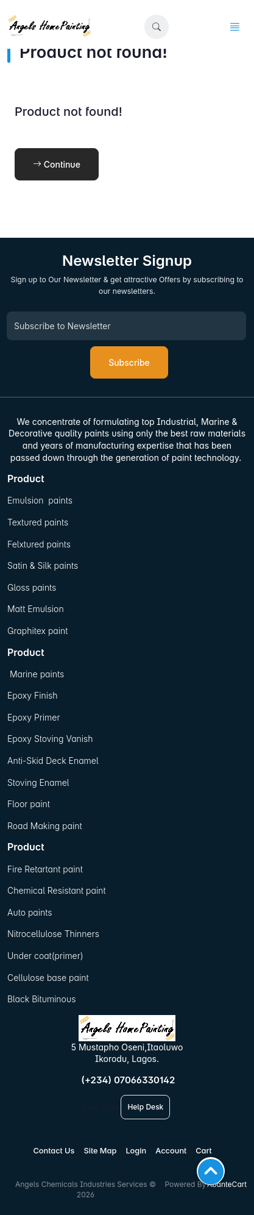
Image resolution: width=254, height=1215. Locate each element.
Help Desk (145, 1106)
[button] (156, 27)
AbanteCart (227, 1184)
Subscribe (129, 362)
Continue (56, 164)
